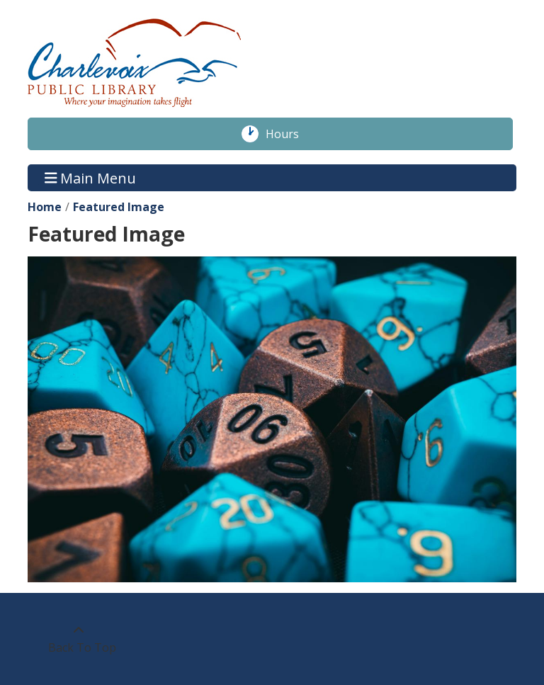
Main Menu (91, 177)
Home (45, 207)
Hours (290, 133)
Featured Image (118, 207)
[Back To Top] (78, 639)
